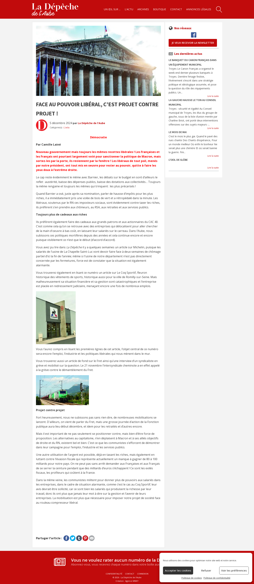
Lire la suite (213, 96)
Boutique (159, 9)
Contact (176, 9)
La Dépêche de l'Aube (91, 123)
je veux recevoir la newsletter (193, 42)
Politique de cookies (192, 577)
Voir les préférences (234, 570)
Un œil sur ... (112, 9)
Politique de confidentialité (217, 577)
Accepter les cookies (178, 570)
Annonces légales (198, 9)
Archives (143, 9)
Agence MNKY (131, 581)
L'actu (129, 9)
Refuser (206, 570)
